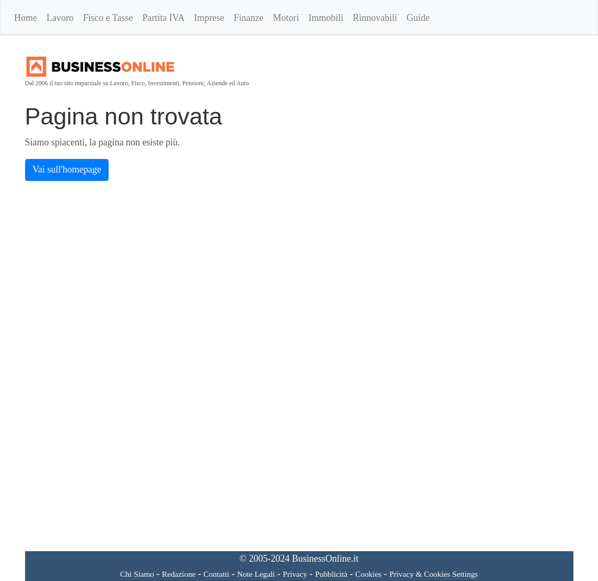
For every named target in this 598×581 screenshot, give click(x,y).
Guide (418, 18)
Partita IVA (163, 18)
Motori (286, 18)
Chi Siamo (137, 573)
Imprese (209, 18)
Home (25, 18)
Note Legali (256, 573)
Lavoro (60, 18)
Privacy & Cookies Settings (433, 573)
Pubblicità (331, 573)
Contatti (216, 573)
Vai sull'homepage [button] (66, 169)
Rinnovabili (375, 18)
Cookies (368, 573)
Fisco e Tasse (108, 18)
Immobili (326, 18)
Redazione (179, 573)
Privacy (295, 573)
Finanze (249, 18)
